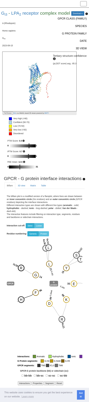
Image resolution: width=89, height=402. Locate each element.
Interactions (24, 383)
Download (78, 13)
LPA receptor (25, 13)
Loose (39, 226)
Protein (43, 234)
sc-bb (63, 375)
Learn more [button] (28, 396)
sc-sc (51, 375)
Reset (59, 383)
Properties (37, 383)
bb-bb (28, 375)
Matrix (33, 185)
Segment (49, 383)
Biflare (10, 185)
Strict (30, 226)
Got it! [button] (81, 395)
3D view (21, 185)
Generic (33, 234)
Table (43, 185)
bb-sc (40, 375)
